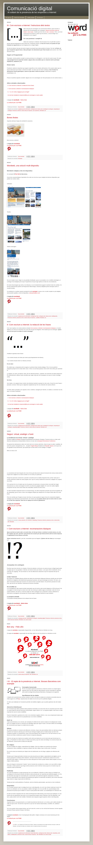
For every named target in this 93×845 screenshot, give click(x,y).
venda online (56, 520)
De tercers (40, 17)
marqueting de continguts (32, 618)
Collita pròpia (30, 17)
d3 (26, 520)
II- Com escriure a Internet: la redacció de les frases (21, 85)
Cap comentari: (21, 106)
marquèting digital (16, 427)
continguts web (34, 109)
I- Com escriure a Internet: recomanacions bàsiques (21, 88)
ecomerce (30, 520)
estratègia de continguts (48, 109)
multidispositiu (54, 316)
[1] (19, 698)
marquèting (34, 520)
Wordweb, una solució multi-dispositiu (23, 166)
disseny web (40, 109)
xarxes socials (28, 619)
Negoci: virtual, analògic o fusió (20, 434)
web (8, 521)
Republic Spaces (49, 445)
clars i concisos (50, 32)
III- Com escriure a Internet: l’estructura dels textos (28, 25)
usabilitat (38, 317)
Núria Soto (24, 100)
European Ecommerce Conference (46, 441)
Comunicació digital (29, 8)
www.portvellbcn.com (34, 293)
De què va (8, 17)
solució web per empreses (26, 110)
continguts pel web (34, 316)
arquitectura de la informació (24, 109)
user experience (36, 110)
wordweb (16, 100)
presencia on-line (20, 317)
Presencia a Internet (16, 110)
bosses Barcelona (34, 833)
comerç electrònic (22, 520)
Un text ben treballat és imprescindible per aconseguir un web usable (25, 95)
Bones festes (12, 117)
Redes (18, 439)
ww (45, 110)
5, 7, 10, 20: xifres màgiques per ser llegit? (18, 92)
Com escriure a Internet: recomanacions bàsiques (43, 328)
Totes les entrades (19, 17)
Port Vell (17, 174)
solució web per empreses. (29, 317)
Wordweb (42, 110)
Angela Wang (34, 445)
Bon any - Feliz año (15, 627)
